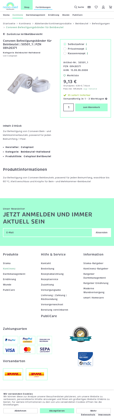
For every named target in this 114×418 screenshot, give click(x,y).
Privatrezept (73, 48)
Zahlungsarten (15, 329)
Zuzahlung (47, 284)
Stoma (6, 15)
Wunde (65, 15)
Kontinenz (17, 15)
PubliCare (77, 15)
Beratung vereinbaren (54, 310)
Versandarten (14, 361)
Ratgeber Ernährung (96, 283)
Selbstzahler (73, 44)
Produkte (10, 254)
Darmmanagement (35, 15)
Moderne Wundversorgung (93, 290)
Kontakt (46, 263)
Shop (26, 7)
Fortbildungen (43, 7)
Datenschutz (88, 414)
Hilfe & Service (53, 254)
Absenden (102, 232)
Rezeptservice (49, 279)
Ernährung (53, 15)
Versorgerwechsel (52, 304)
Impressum (104, 414)
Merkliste (71, 75)
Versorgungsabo (51, 290)
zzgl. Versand (90, 89)
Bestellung (47, 268)
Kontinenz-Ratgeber (95, 268)
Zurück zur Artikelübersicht (22, 34)
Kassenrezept (74, 53)
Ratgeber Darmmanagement (94, 276)
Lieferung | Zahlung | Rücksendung (54, 297)
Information (93, 254)
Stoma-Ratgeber (93, 263)
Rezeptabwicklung (52, 274)
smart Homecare (93, 297)
